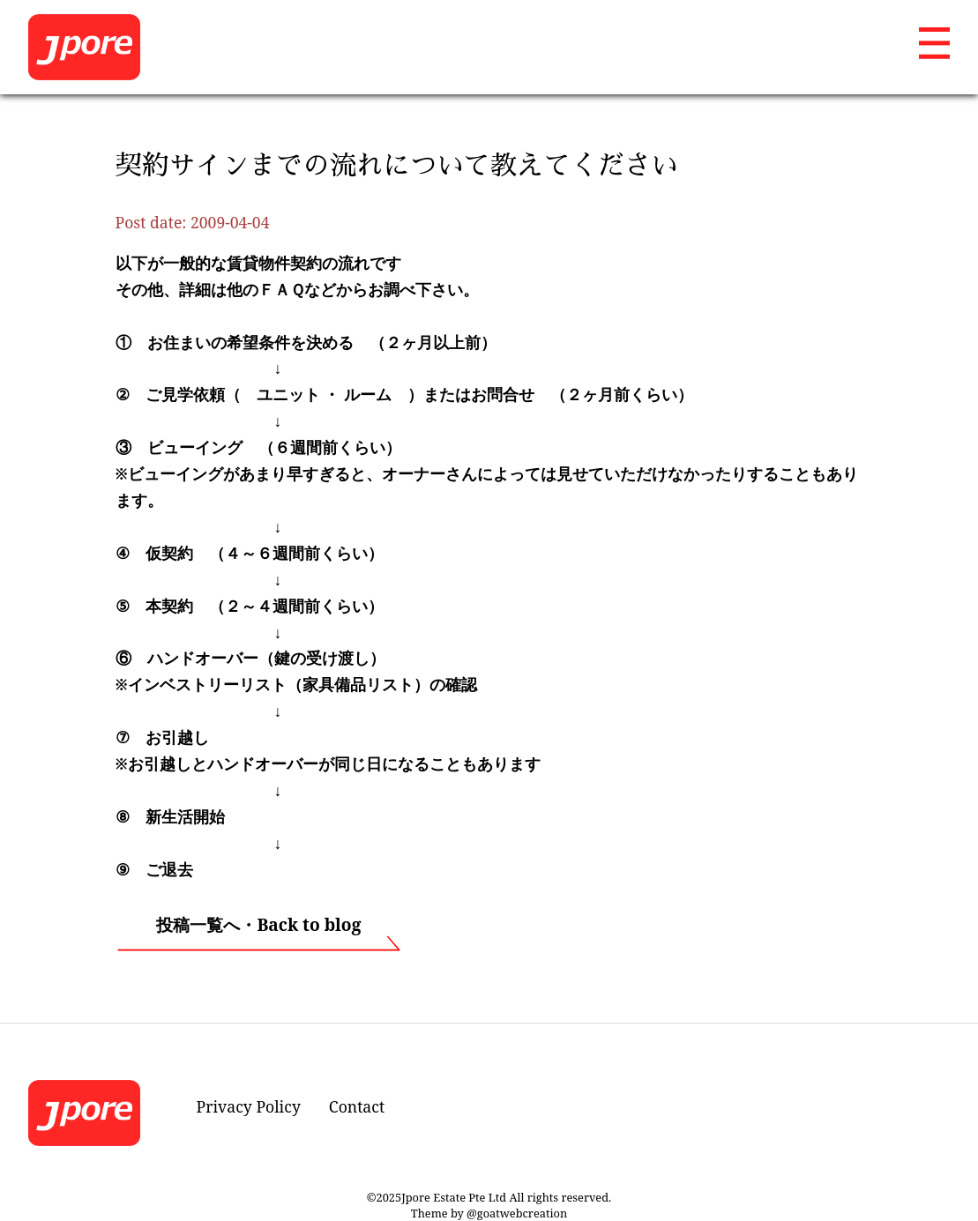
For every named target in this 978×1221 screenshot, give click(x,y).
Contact (356, 1106)
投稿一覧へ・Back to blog (258, 924)
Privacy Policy (249, 1106)
